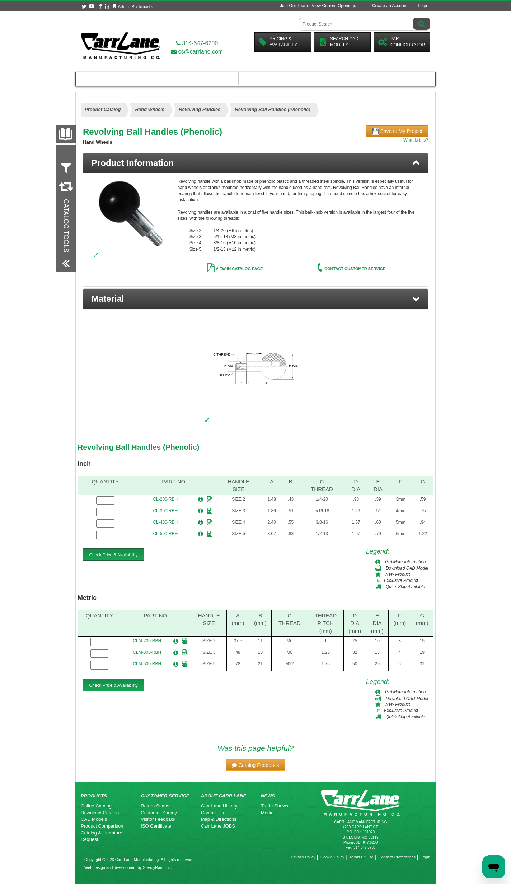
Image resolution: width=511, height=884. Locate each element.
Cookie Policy (332, 857)
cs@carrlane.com (197, 51)
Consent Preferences (397, 857)
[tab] (255, 163)
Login (423, 5)
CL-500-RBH (165, 533)
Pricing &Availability (278, 41)
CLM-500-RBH (147, 663)
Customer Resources (283, 79)
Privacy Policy (303, 857)
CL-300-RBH (165, 510)
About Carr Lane (373, 79)
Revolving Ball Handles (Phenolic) (139, 447)
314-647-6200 (197, 43)
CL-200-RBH (165, 499)
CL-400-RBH (165, 522)
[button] (255, 299)
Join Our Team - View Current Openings (318, 5)
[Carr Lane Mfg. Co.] (120, 45)
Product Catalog (112, 79)
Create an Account (390, 5)
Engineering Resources (194, 79)
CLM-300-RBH (147, 652)
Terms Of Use (362, 857)
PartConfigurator (401, 41)
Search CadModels (338, 41)
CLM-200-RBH (147, 640)
